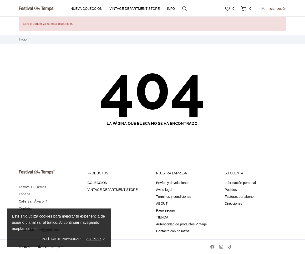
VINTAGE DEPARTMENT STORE (112, 190)
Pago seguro (165, 210)
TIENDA (162, 217)
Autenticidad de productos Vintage (181, 224)
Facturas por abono (239, 196)
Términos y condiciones (173, 196)
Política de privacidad (61, 239)
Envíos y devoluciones (172, 183)
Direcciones (233, 203)
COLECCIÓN (97, 183)
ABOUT (162, 203)
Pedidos (231, 190)
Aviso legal (164, 190)
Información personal (240, 183)
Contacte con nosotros (172, 231)
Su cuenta (234, 173)
